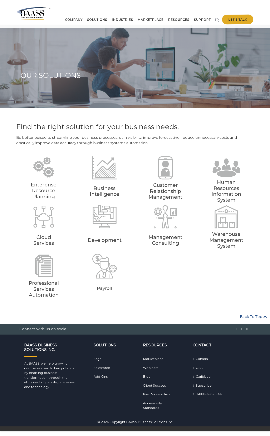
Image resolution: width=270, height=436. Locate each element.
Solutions (97, 20)
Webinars (150, 373)
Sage (98, 364)
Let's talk (237, 20)
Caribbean (202, 381)
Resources (178, 20)
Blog (147, 381)
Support (202, 20)
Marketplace (150, 20)
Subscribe (202, 390)
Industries (122, 20)
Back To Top (253, 321)
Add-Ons (101, 381)
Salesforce (102, 373)
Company (74, 20)
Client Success (154, 390)
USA (198, 373)
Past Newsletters (156, 399)
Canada (200, 364)
